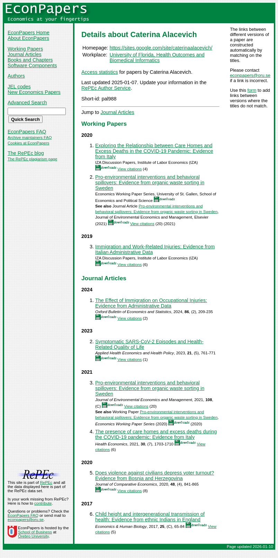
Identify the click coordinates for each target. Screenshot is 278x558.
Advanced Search (27, 102)
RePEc (46, 482)
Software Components (32, 65)
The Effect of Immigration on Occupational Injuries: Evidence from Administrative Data (151, 303)
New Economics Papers (34, 92)
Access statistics (99, 72)
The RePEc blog (26, 153)
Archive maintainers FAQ (30, 137)
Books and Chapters (30, 60)
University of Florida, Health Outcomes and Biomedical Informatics (156, 57)
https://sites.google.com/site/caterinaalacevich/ (160, 48)
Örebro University (33, 536)
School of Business (35, 532)
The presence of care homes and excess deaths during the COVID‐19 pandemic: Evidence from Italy (156, 434)
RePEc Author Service (106, 88)
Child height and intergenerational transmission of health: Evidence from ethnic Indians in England (150, 516)
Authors (16, 76)
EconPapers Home (29, 32)
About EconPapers (28, 38)
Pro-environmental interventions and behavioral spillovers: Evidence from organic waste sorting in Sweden (149, 182)
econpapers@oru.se (250, 75)
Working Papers (25, 49)
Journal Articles (25, 54)
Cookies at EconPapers (28, 143)
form (252, 90)
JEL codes (19, 86)
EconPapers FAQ (27, 131)
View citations (129, 169)
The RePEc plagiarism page (32, 159)
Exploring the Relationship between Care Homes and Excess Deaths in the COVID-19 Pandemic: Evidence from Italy (154, 151)
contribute (43, 503)
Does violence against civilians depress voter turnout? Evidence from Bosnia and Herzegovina (154, 475)
